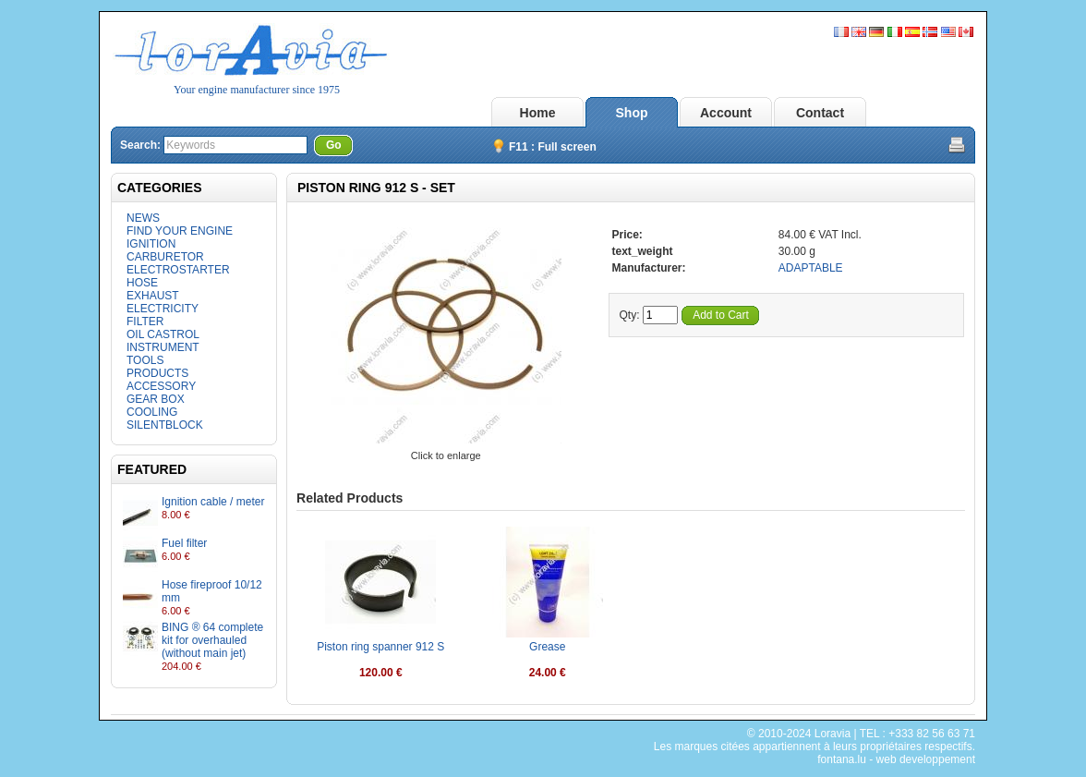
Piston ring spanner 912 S (380, 646)
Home (538, 112)
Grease (547, 646)
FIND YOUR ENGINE (180, 231)
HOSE (142, 282)
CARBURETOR (165, 256)
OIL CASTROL (163, 334)
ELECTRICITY (163, 308)
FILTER (145, 321)
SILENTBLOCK (165, 425)
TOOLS (145, 360)
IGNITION (151, 243)
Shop (632, 112)
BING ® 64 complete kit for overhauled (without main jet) (212, 640)
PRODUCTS (157, 373)
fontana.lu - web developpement (896, 759)
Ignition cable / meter (213, 501)
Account (726, 112)
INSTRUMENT (163, 347)
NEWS (143, 218)
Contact (820, 112)
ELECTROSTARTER (178, 269)
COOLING (152, 412)
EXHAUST (153, 295)
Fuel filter (184, 543)
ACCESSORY (161, 386)
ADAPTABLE (810, 267)
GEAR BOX (156, 399)
